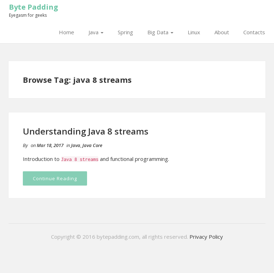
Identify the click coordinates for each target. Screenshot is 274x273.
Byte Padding (33, 7)
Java (95, 32)
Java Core (92, 145)
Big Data (160, 32)
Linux (194, 32)
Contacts (254, 32)
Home (66, 32)
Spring (125, 32)
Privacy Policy (206, 236)
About (221, 32)
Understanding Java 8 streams (85, 131)
